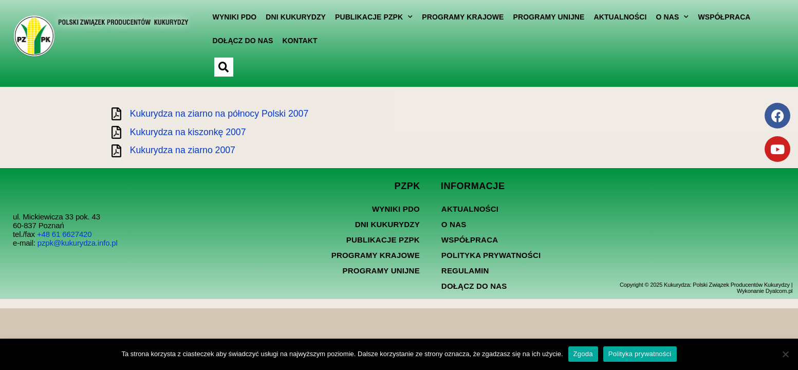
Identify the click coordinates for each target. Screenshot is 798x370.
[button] (220, 67)
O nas (669, 17)
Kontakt (296, 40)
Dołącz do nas (239, 40)
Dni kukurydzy (293, 17)
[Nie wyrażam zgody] (785, 354)
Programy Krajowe (459, 17)
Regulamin (465, 278)
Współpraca (721, 17)
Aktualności (616, 17)
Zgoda (583, 354)
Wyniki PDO (231, 17)
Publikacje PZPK (371, 17)
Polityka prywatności (491, 263)
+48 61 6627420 (64, 242)
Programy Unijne (545, 17)
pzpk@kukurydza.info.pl (78, 251)
